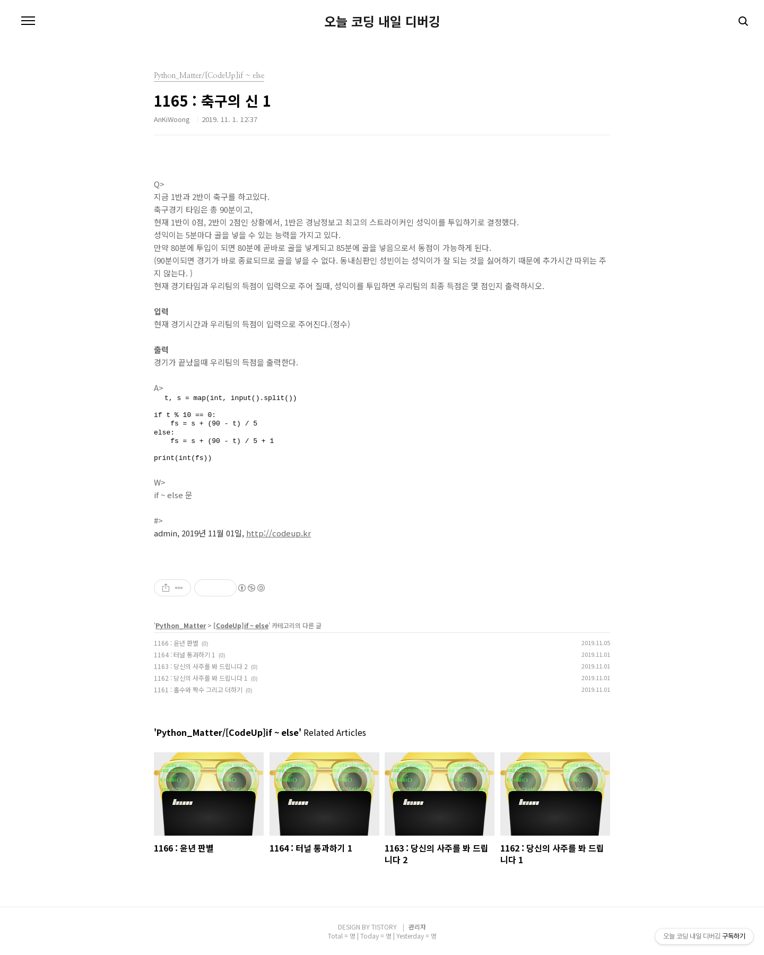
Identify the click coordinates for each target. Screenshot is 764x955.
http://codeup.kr (278, 533)
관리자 (417, 926)
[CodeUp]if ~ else (240, 625)
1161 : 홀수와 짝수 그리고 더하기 (198, 689)
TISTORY (384, 926)
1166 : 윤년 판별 (176, 642)
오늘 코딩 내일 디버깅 (382, 21)
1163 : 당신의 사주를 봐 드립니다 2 (201, 666)
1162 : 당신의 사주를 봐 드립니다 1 (201, 677)
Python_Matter (180, 625)
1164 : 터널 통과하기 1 (184, 654)
